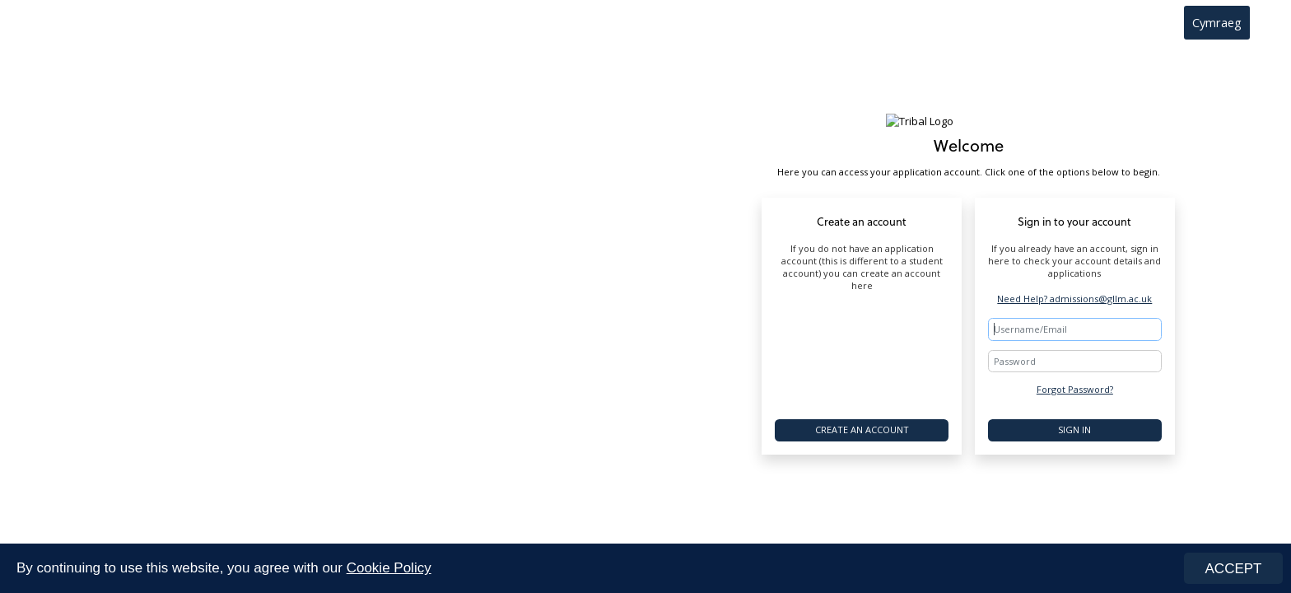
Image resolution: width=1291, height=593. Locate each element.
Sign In (1074, 429)
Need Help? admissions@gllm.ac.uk (1074, 298)
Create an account (862, 429)
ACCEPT (1233, 569)
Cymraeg (1217, 22)
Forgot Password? (1075, 389)
